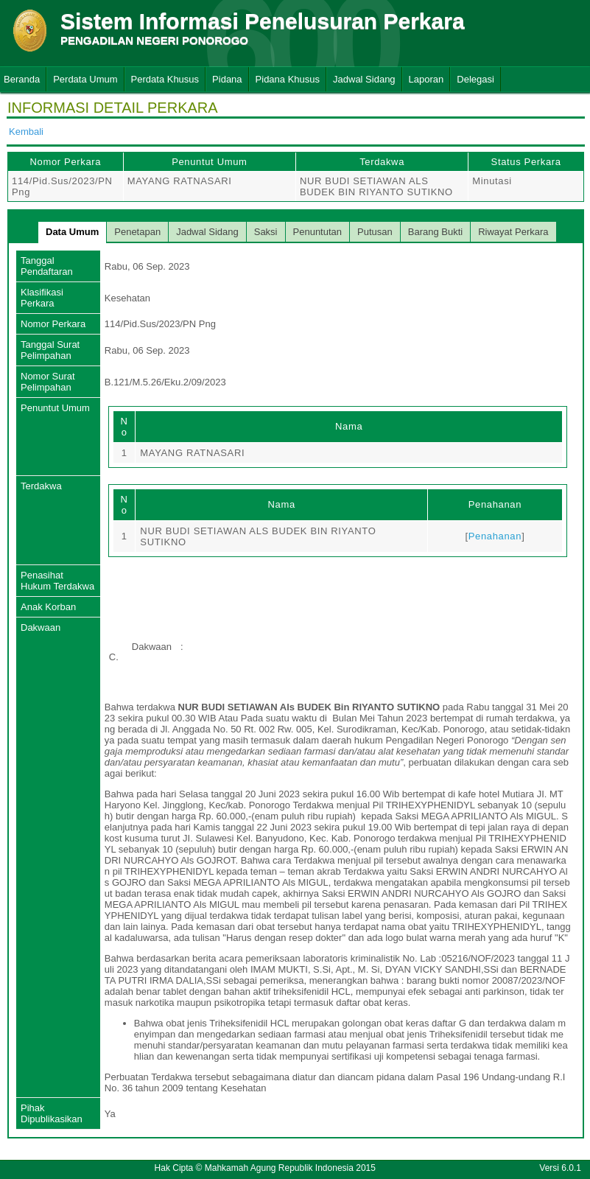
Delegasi (475, 79)
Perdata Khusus (165, 79)
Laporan (426, 79)
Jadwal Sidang (364, 79)
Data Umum (72, 231)
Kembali (26, 131)
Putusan (375, 231)
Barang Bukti (435, 231)
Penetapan (137, 231)
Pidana (227, 79)
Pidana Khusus (288, 79)
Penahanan (494, 536)
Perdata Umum (85, 79)
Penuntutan (318, 231)
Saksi (266, 231)
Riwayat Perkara (513, 231)
